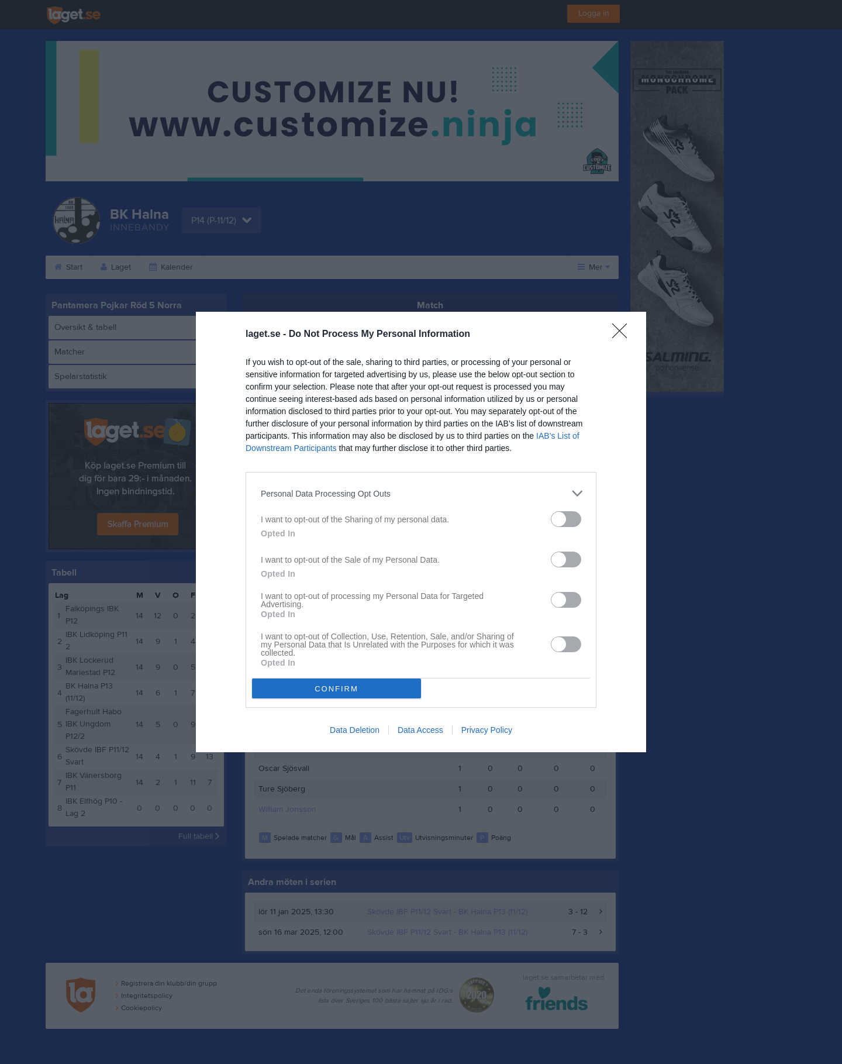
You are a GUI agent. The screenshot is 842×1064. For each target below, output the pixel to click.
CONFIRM (336, 688)
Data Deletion (354, 730)
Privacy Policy (486, 730)
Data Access (420, 730)
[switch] (566, 519)
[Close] (623, 334)
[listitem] (421, 493)
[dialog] (421, 532)
